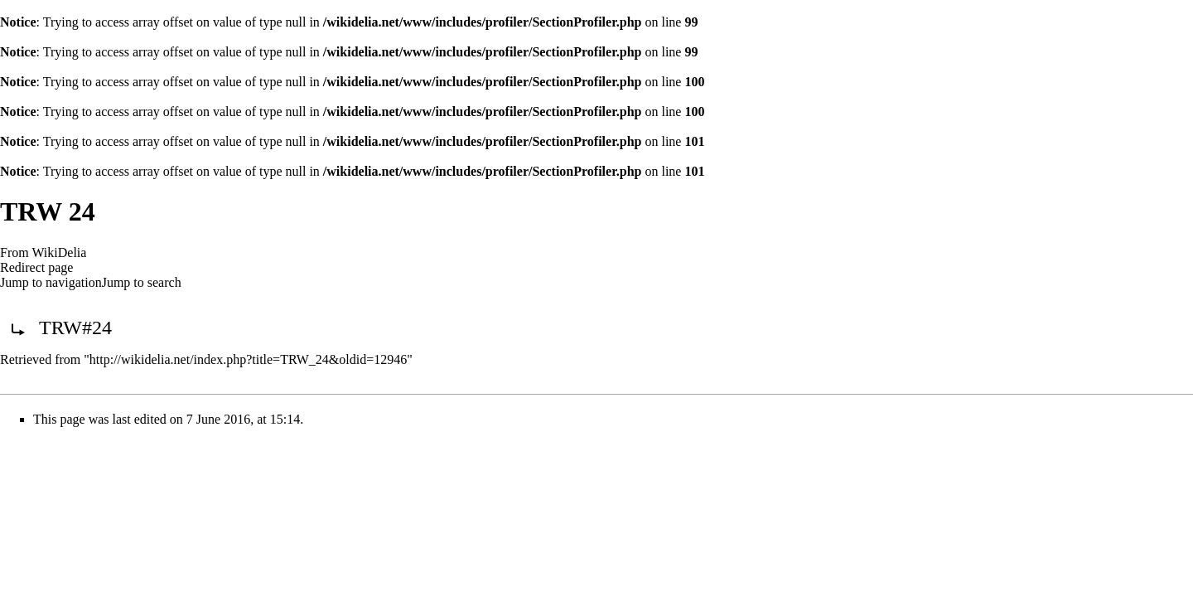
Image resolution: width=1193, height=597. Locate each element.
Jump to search (141, 282)
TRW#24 (75, 327)
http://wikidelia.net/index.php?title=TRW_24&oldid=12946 (248, 359)
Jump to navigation (51, 282)
